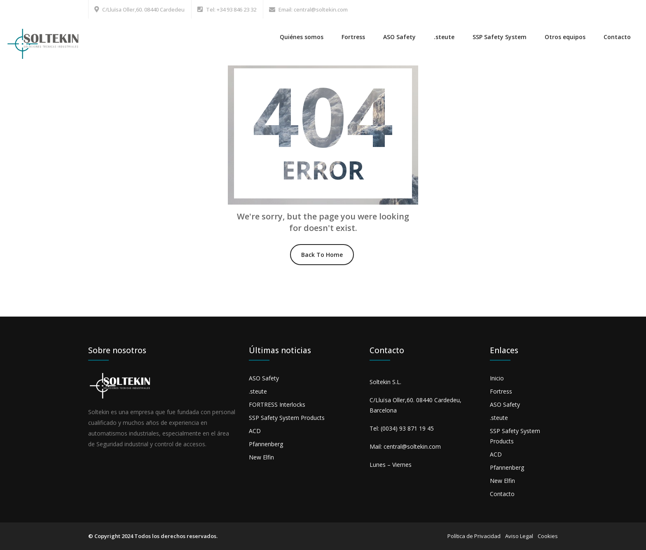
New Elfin (261, 457)
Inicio (497, 378)
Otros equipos (565, 37)
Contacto (617, 37)
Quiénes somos (301, 37)
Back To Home (322, 255)
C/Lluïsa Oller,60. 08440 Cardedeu (143, 9)
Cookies (548, 536)
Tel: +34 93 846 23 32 (231, 9)
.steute (444, 37)
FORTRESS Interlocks (277, 404)
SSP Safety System (500, 37)
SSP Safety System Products (287, 418)
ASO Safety (399, 37)
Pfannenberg (266, 444)
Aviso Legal (519, 536)
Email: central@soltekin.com (313, 9)
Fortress (353, 37)
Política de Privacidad (474, 536)
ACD (255, 431)
